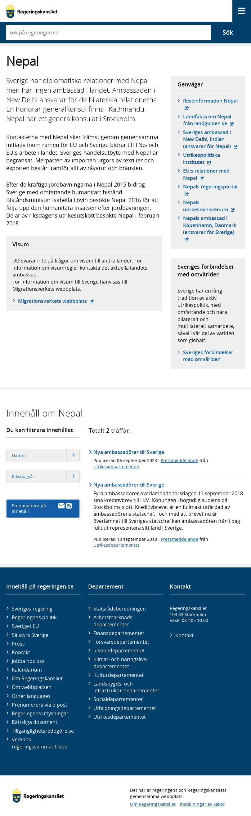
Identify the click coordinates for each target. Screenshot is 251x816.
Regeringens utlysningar (40, 713)
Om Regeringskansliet (37, 678)
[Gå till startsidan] (31, 11)
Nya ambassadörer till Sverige (128, 452)
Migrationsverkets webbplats (56, 301)
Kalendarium (27, 669)
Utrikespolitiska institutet (211, 158)
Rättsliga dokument (34, 722)
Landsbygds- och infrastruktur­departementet (126, 687)
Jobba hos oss (28, 661)
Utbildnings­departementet (124, 708)
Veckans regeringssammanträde (39, 743)
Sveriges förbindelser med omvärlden (208, 356)
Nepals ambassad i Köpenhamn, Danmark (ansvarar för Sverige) (211, 225)
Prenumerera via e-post (39, 704)
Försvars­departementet (121, 641)
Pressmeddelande (179, 460)
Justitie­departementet (119, 650)
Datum (45, 455)
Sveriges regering (32, 608)
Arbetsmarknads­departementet (113, 621)
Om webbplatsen (32, 687)
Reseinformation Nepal (210, 104)
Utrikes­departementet (119, 716)
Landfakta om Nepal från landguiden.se (211, 120)
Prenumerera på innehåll (42, 508)
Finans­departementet (118, 633)
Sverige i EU (25, 626)
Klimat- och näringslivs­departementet (120, 662)
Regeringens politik (34, 617)
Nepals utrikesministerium (211, 206)
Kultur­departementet (118, 675)
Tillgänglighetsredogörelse (43, 730)
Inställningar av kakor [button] (202, 804)
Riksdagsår (45, 476)
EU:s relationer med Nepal (211, 174)
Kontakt (21, 652)
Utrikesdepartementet (116, 467)
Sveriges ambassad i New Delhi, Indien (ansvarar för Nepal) (211, 139)
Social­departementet (118, 699)
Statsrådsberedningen (119, 608)
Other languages (31, 696)
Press (18, 643)
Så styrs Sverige (30, 635)
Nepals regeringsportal (211, 186)
